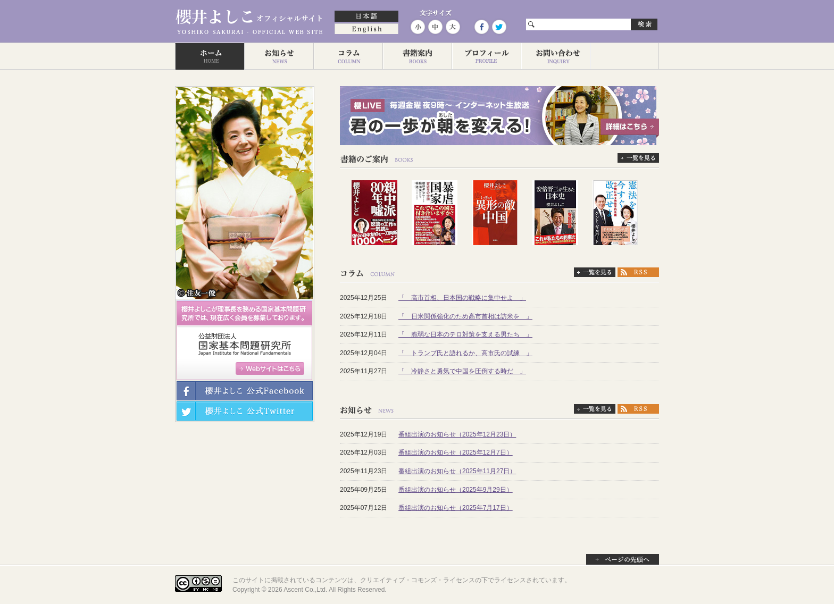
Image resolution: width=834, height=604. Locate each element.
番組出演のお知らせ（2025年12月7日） (455, 452)
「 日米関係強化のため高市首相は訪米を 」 (465, 316)
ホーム (209, 56)
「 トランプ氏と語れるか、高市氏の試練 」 (465, 353)
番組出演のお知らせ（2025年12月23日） (457, 434)
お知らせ (278, 56)
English (366, 29)
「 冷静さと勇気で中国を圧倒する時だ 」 (462, 371)
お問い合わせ (555, 56)
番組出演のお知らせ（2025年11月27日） (457, 471)
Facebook (481, 27)
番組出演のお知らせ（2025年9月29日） (455, 489)
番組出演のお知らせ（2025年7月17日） (455, 507)
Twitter (498, 27)
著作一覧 (417, 56)
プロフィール (486, 56)
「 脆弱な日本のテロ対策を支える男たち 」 (465, 334)
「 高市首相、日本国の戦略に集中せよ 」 (462, 297)
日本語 (366, 17)
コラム (347, 56)
